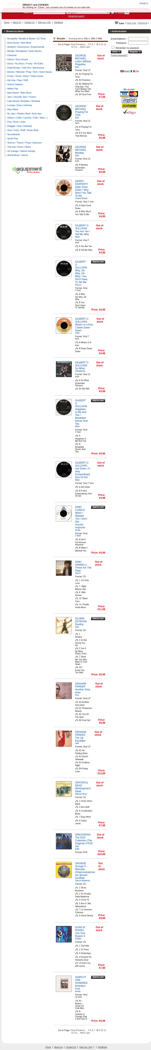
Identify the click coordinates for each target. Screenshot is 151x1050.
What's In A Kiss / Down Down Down (84, 327)
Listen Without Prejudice (83, 63)
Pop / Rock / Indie (16, 122)
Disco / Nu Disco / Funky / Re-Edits (25, 63)
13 (75, 47)
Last (87, 47)
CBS (77, 333)
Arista (78, 530)
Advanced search (76, 16)
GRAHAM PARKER (80, 685)
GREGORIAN (82, 834)
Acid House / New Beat (19, 42)
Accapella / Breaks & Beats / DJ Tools (26, 38)
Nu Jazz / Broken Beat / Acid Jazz (24, 113)
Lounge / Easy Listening (19, 105)
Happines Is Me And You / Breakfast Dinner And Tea (81, 416)
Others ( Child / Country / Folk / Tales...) (27, 117)
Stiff (77, 743)
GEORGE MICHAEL (80, 57)
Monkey (79, 152)
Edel (77, 849)
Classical (11, 55)
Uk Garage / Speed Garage (21, 151)
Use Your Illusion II (80, 935)
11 (105, 44)
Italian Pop (12, 88)
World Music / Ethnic (17, 155)
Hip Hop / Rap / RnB (17, 80)
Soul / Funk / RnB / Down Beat (22, 130)
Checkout (142, 23)
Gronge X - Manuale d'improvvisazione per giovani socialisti (85, 872)
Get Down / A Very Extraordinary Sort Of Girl (82, 473)
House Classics (15, 84)
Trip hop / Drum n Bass (19, 147)
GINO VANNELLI (81, 563)
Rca (77, 695)
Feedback (58, 22)
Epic (77, 67)
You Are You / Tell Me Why (82, 233)
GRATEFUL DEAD (81, 784)
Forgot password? (119, 55)
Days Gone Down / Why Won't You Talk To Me (83, 191)
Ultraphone (80, 371)
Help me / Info (44, 22)
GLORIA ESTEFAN (81, 620)
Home (7, 22)
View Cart (131, 23)
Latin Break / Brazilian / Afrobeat (23, 101)
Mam (77, 237)
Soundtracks (13, 134)
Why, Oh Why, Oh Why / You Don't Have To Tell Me (81, 276)
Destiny (79, 624)
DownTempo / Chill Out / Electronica (25, 67)
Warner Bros (81, 794)
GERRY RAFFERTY (81, 183)
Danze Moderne (82, 880)
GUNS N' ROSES (80, 929)
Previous (80, 44)
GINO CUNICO (80, 508)
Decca (78, 285)
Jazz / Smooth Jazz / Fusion (21, 97)
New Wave (12, 109)
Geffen (78, 939)
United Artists (81, 198)
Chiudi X (143, 3)
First (73, 44)
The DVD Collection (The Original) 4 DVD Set (84, 842)
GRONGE (80, 863)
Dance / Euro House (17, 59)
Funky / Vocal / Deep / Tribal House (25, 76)
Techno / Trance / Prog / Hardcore (24, 142)
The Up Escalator (80, 739)
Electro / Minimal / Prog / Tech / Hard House (29, 72)
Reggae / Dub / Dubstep (19, 126)
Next (82, 47)
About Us (17, 22)
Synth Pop (12, 138)
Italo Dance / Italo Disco (19, 92)
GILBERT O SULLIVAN (82, 227)
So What (80, 368)
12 (72, 47)
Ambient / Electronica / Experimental (25, 47)
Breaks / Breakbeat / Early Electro (24, 51)
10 (101, 44)
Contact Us (29, 22)
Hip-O (78, 573)
